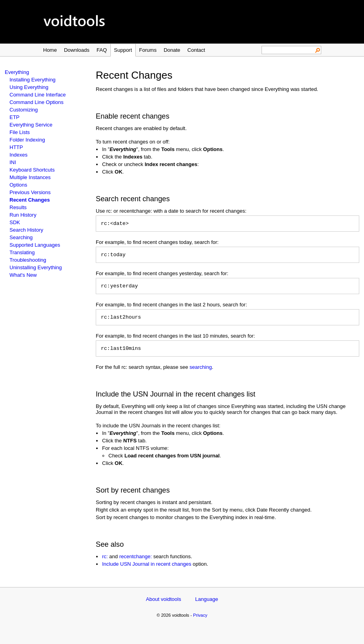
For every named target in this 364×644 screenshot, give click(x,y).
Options (18, 185)
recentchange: (135, 562)
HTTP (16, 147)
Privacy (200, 621)
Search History (26, 230)
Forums (148, 50)
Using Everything (28, 87)
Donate (172, 50)
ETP (14, 117)
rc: (105, 562)
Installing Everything (32, 80)
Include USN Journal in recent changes (146, 570)
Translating (22, 252)
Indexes (18, 155)
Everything (17, 72)
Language (206, 605)
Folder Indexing (27, 140)
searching (201, 373)
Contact (196, 50)
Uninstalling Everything (35, 267)
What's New (23, 275)
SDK (14, 222)
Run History (22, 215)
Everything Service (30, 125)
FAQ (102, 50)
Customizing (23, 110)
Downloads (76, 50)
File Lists (19, 132)
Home (50, 50)
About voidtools (163, 605)
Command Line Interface (37, 95)
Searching (21, 237)
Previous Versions (30, 192)
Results (18, 207)
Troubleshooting (27, 260)
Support (123, 50)
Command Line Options (36, 102)
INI (12, 162)
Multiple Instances (30, 177)
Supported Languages (34, 245)
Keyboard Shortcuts (32, 170)
